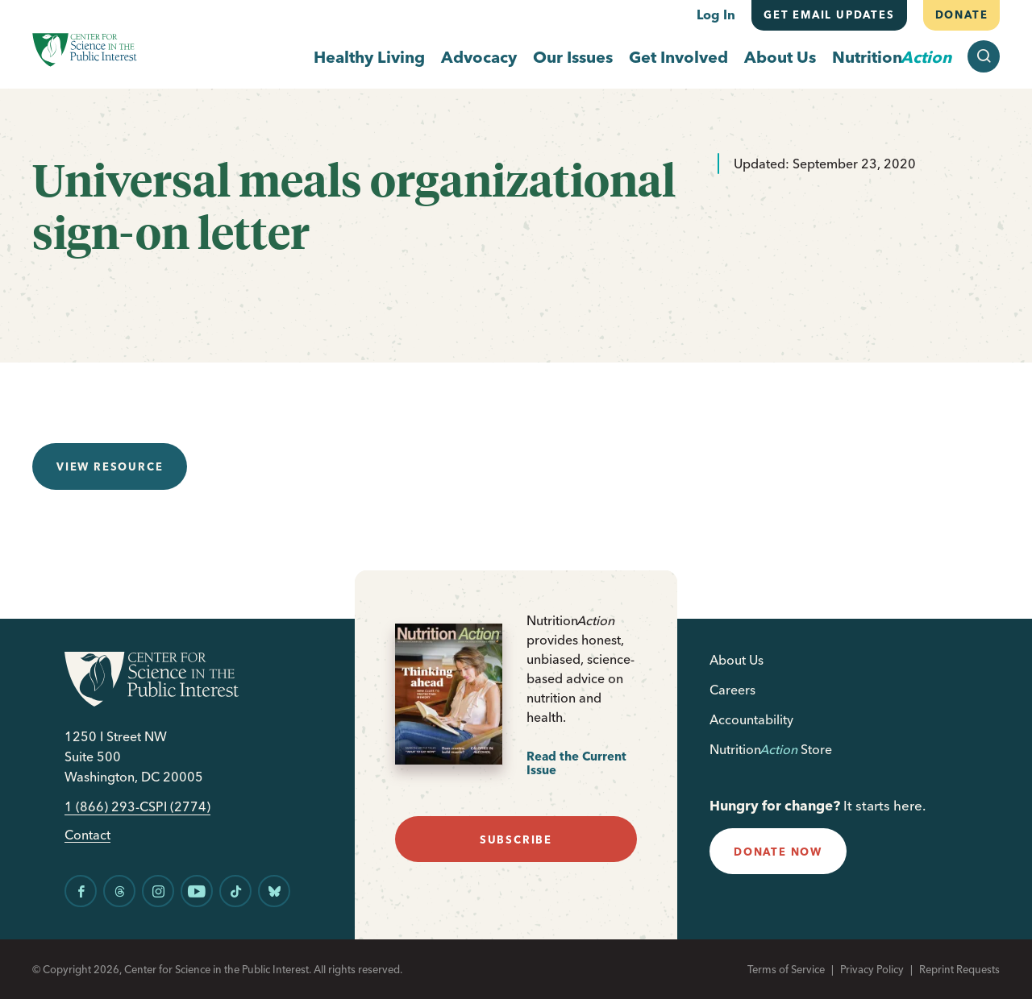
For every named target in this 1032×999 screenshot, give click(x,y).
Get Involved (678, 57)
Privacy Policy (872, 969)
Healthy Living (369, 57)
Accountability (751, 719)
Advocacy (479, 57)
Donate (961, 14)
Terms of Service (786, 969)
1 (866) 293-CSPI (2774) (137, 807)
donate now (778, 851)
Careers (732, 690)
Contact (87, 835)
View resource (109, 466)
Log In (716, 14)
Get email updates (829, 14)
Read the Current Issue (576, 763)
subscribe (516, 839)
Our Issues (573, 57)
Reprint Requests (959, 969)
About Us (780, 57)
